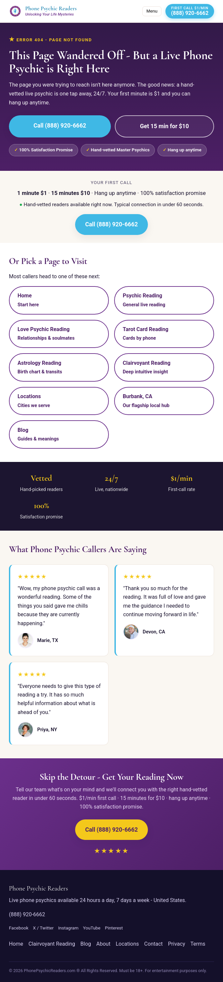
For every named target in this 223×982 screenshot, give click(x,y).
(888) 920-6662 (27, 914)
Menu (152, 11)
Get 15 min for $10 (164, 126)
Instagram (68, 927)
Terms (197, 944)
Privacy (176, 944)
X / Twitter (43, 927)
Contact (153, 944)
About (103, 944)
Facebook (18, 927)
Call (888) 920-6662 (59, 125)
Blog (85, 944)
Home (16, 944)
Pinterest (114, 927)
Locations (127, 944)
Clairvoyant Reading (51, 944)
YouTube (92, 927)
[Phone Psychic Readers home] (43, 11)
